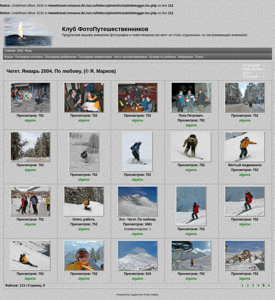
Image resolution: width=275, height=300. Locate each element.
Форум (8, 56)
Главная (9, 50)
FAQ (20, 50)
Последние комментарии (95, 56)
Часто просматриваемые (130, 56)
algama (30, 120)
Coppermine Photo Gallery (144, 294)
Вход (28, 50)
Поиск (199, 56)
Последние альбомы (29, 56)
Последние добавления (60, 56)
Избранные (185, 56)
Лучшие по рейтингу (162, 56)
